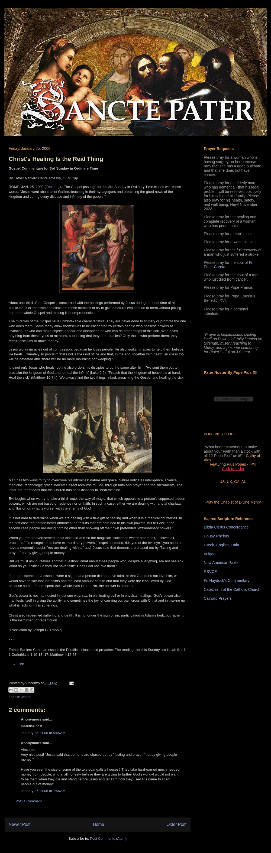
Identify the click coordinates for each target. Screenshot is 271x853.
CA (236, 481)
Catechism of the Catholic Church (232, 589)
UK (229, 481)
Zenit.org (53, 187)
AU (244, 481)
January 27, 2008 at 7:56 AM (43, 791)
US (222, 481)
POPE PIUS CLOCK (220, 434)
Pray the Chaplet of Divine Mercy (233, 502)
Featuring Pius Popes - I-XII (233, 464)
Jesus (25, 697)
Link (21, 664)
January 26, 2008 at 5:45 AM (43, 733)
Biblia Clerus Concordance (226, 527)
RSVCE (210, 571)
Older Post (176, 824)
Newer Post (20, 824)
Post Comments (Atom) (108, 838)
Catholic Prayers (218, 598)
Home (98, 824)
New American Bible (221, 562)
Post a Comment (28, 801)
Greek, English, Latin (221, 545)
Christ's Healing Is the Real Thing (56, 158)
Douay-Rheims (216, 536)
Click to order (233, 468)
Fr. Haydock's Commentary (226, 580)
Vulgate (210, 554)
